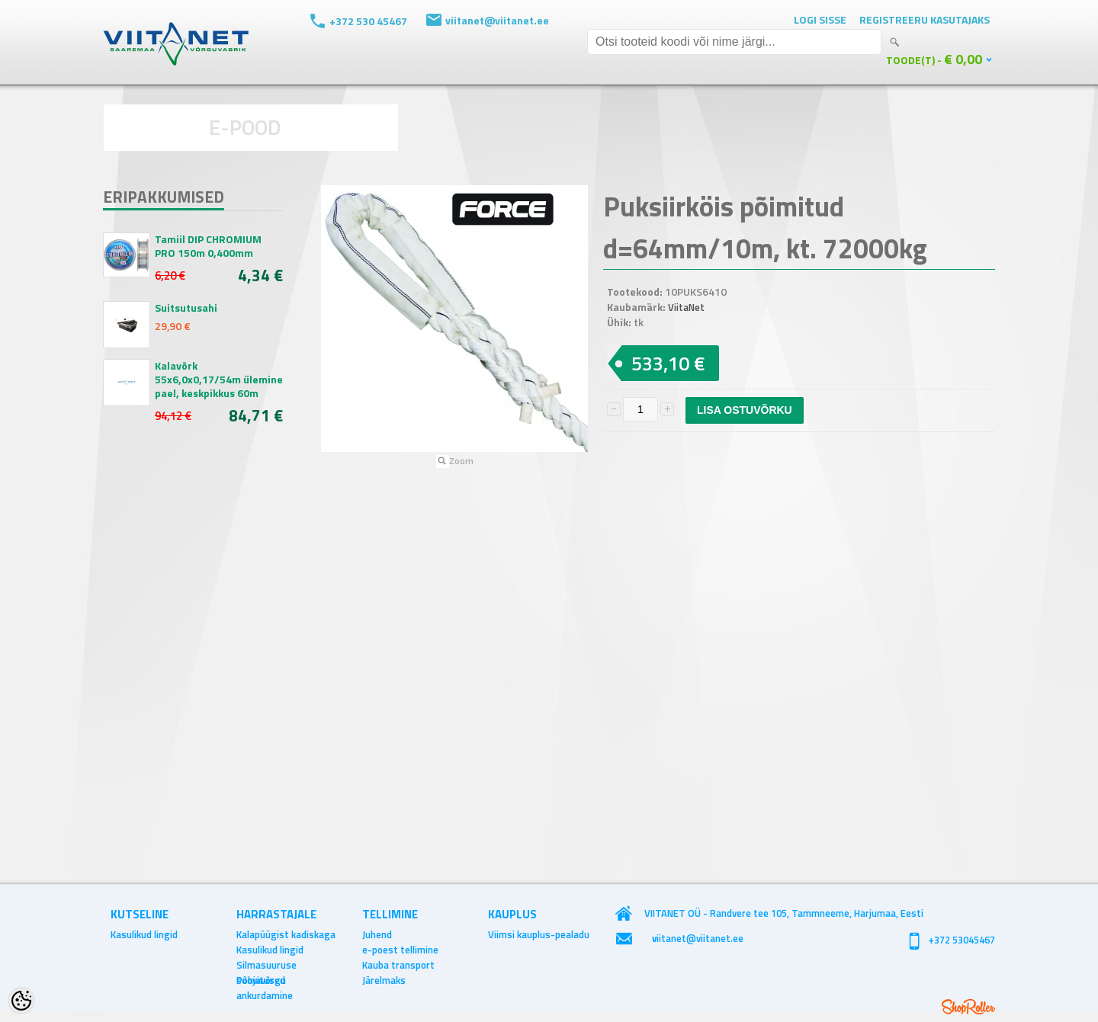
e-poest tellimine (400, 949)
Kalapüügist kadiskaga (286, 934)
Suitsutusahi (186, 308)
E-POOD (245, 127)
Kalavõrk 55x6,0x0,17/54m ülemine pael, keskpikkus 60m (219, 379)
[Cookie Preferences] (21, 1000)
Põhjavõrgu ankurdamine (264, 980)
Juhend (377, 934)
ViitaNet (686, 307)
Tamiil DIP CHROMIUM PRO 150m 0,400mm (208, 246)
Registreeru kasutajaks (924, 19)
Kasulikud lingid (144, 934)
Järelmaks (384, 980)
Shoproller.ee (968, 1006)
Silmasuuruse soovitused (266, 964)
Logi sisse (820, 19)
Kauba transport (398, 964)
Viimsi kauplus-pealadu (538, 934)
